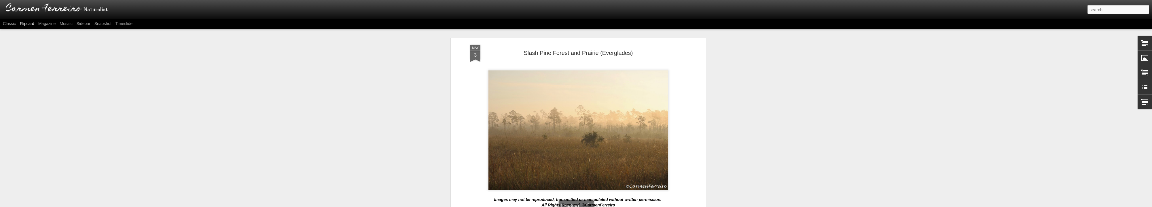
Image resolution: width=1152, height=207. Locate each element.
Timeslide (123, 23)
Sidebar (83, 23)
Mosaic (66, 23)
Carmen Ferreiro (600, 135)
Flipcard (27, 23)
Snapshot (102, 23)
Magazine (47, 23)
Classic (9, 23)
